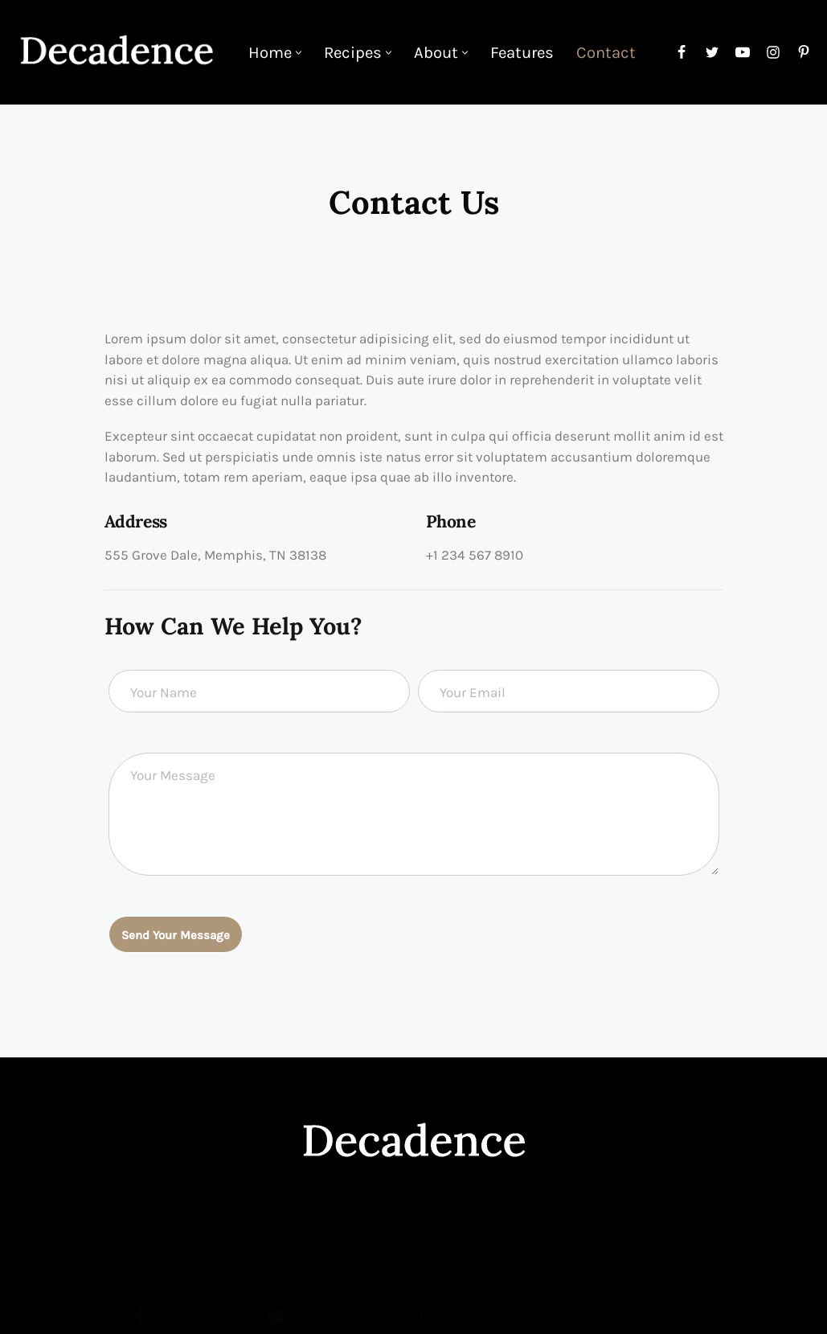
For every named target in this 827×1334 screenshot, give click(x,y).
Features (522, 52)
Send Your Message (175, 935)
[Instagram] (773, 52)
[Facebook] (681, 52)
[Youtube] (742, 52)
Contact (606, 52)
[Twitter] (712, 52)
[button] (298, 52)
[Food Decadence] (116, 52)
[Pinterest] (803, 52)
